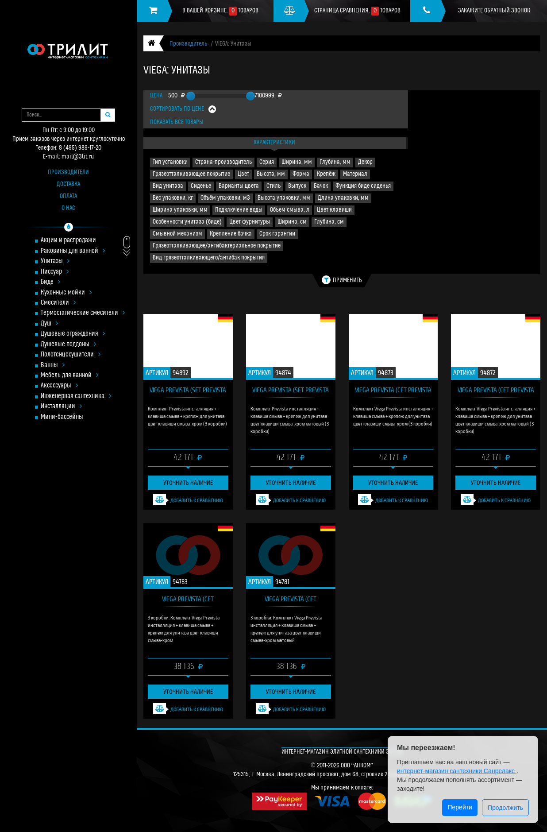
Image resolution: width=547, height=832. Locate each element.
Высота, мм (271, 174)
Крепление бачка (231, 234)
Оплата (68, 196)
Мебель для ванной (69, 375)
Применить (342, 279)
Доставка (68, 184)
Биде (50, 282)
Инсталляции (61, 406)
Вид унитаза (168, 186)
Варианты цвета (239, 186)
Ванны (53, 365)
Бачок (321, 186)
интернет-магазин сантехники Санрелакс (456, 770)
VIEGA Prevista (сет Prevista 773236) (393, 392)
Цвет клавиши (334, 210)
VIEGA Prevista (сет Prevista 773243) (496, 392)
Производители (68, 172)
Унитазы (55, 261)
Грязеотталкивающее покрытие (191, 174)
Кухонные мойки (66, 293)
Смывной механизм (177, 234)
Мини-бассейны (62, 417)
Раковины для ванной (73, 251)
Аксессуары (59, 386)
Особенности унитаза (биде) (187, 222)
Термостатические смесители (83, 313)
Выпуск (297, 186)
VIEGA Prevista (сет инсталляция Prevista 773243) (290, 601)
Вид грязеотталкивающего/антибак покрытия (209, 258)
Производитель (188, 44)
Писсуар (55, 272)
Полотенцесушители (70, 355)
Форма (301, 174)
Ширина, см (292, 222)
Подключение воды (238, 210)
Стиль (273, 186)
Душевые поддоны (68, 344)
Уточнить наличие (188, 482)
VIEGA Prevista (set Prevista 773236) (188, 392)
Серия (266, 162)
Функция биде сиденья (363, 186)
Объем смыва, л (289, 210)
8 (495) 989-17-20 (80, 148)
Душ (49, 324)
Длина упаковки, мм (343, 198)
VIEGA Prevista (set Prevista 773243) (290, 392)
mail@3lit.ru (78, 157)
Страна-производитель (223, 162)
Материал (355, 174)
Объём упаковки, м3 (225, 198)
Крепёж (326, 174)
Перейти (459, 807)
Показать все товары (177, 122)
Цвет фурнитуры (249, 222)
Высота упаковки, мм (284, 198)
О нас (68, 208)
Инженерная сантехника (76, 396)
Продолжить (505, 807)
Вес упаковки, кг (173, 198)
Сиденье (201, 186)
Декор (365, 162)
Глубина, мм (335, 162)
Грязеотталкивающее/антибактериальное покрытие (217, 246)
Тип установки (170, 162)
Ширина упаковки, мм (180, 210)
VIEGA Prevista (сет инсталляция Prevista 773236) (188, 601)
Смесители (58, 303)
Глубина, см (329, 222)
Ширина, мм (296, 162)
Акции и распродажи (68, 240)
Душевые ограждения (73, 334)
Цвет (243, 174)
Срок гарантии (277, 234)
